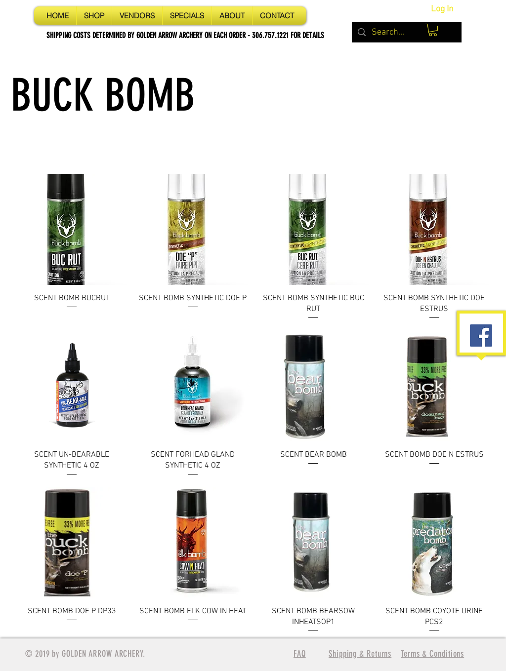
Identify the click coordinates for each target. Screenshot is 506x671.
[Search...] (406, 32)
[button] (432, 30)
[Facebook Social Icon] (481, 335)
